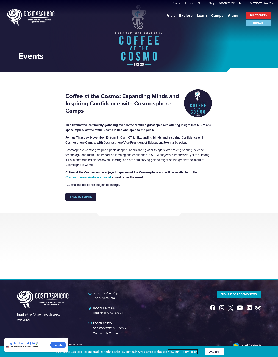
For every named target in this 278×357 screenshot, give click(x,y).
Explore (186, 15)
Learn (202, 15)
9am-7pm (263, 3)
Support (189, 3)
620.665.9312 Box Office (109, 327)
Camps (217, 15)
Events (176, 3)
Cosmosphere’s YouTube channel (88, 177)
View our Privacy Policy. (182, 352)
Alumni (234, 15)
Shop (212, 3)
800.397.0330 (227, 3)
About (201, 3)
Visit (171, 15)
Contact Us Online (105, 332)
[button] (240, 3)
